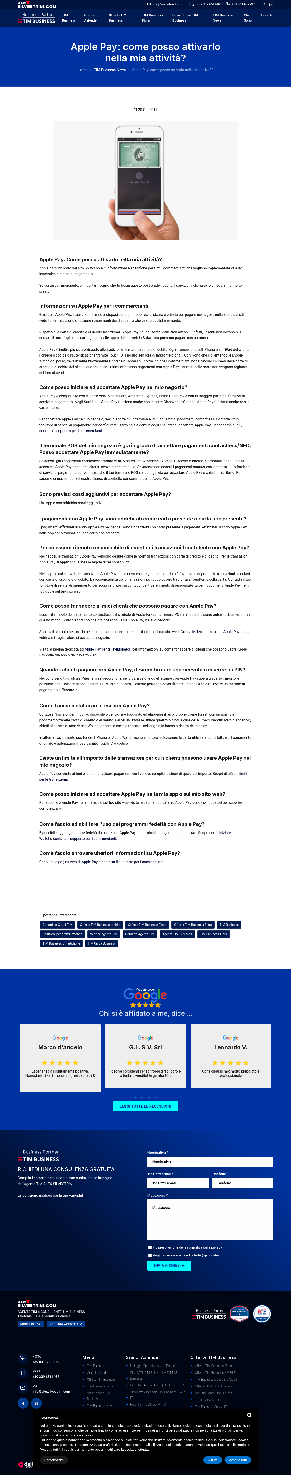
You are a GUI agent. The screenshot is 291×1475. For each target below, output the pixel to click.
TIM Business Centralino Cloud (216, 1379)
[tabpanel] (60, 1058)
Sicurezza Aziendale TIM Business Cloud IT (158, 1395)
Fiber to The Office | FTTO (148, 1404)
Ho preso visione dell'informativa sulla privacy (187, 1247)
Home (83, 70)
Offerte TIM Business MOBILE (215, 1372)
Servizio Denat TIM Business (214, 1393)
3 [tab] (149, 1098)
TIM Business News (223, 18)
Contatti (266, 15)
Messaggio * (157, 1195)
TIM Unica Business (102, 943)
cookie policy (84, 1435)
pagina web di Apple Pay (78, 862)
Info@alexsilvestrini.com (170, 4)
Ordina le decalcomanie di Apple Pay (210, 632)
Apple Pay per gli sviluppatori (108, 649)
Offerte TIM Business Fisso (147, 925)
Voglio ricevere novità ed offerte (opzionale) (186, 1255)
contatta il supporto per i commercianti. (71, 431)
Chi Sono (248, 18)
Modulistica (30, 1324)
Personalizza (54, 1460)
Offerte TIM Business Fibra (193, 925)
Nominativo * (157, 1153)
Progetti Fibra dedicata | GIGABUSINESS (157, 1385)
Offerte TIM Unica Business (213, 1386)
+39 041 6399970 (244, 4)
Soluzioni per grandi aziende (63, 934)
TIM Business (69, 18)
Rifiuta (213, 1460)
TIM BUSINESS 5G (208, 1400)
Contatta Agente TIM (140, 934)
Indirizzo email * (160, 1174)
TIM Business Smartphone (61, 943)
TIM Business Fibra (152, 18)
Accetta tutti (238, 1460)
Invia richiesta (169, 1265)
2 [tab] (142, 1098)
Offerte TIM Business (118, 18)
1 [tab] (135, 1098)
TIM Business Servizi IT (211, 1407)
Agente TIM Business (177, 934)
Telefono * (220, 1174)
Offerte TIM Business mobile (100, 925)
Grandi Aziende (90, 18)
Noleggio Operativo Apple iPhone (152, 1366)
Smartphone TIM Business (185, 18)
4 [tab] (155, 1098)
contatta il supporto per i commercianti (133, 862)
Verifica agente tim (66, 1324)
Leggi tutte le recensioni (145, 1106)
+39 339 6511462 (209, 4)
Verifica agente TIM (104, 934)
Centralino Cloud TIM (58, 925)
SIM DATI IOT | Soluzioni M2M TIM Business (153, 1375)
